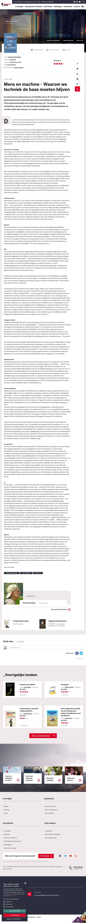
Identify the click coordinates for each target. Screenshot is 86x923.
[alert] (14, 901)
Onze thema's (49, 813)
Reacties (68, 50)
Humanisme (68, 6)
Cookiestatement (30, 917)
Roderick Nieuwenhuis (14, 57)
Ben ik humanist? (50, 807)
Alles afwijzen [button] (14, 915)
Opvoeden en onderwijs (52, 834)
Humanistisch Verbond (33, 6)
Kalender (6, 810)
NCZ (35, 2)
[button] (14, 919)
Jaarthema (48, 831)
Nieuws (6, 807)
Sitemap (39, 917)
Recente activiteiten (10, 838)
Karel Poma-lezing (9, 848)
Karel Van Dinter (18, 68)
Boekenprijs (7, 845)
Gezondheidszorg (50, 838)
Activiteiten (48, 6)
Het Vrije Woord (18, 2)
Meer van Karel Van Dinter (59, 609)
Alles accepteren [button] (14, 911)
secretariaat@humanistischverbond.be (46, 896)
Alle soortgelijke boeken (41, 736)
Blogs (5, 813)
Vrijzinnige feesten (28, 2)
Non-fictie (13, 60)
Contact (77, 6)
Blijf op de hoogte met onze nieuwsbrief (28, 856)
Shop (38, 2)
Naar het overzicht (11, 21)
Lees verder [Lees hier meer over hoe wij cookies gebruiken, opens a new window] (13, 895)
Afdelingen (58, 6)
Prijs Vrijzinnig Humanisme (12, 841)
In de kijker (19, 6)
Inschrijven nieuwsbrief (47, 2)
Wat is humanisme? (51, 810)
